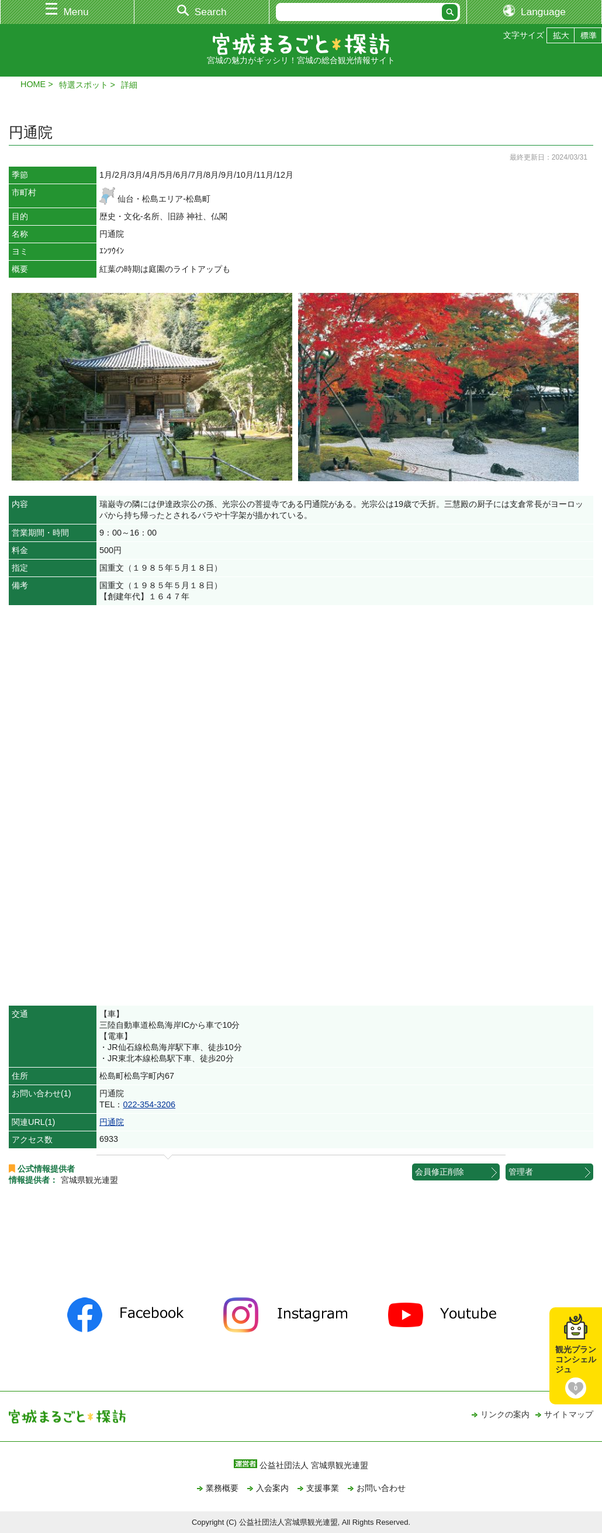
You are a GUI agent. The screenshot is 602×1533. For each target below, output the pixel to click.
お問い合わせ (381, 1488)
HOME (33, 84)
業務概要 (222, 1488)
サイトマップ (568, 1414)
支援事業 (322, 1488)
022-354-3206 (149, 1104)
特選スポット (83, 84)
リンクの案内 (505, 1414)
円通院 (111, 1122)
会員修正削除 (439, 1171)
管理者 (520, 1171)
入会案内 (272, 1488)
